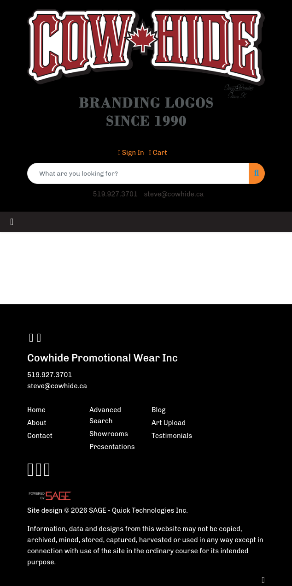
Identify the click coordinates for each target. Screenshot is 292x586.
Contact (40, 436)
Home (36, 410)
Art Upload (169, 423)
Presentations (112, 447)
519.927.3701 (115, 194)
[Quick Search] (138, 173)
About (37, 423)
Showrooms (108, 434)
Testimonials (172, 436)
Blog (159, 410)
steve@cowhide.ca (174, 194)
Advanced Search (105, 415)
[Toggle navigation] (12, 221)
